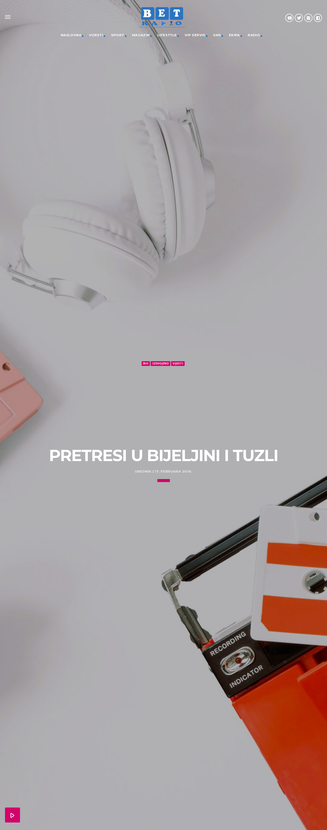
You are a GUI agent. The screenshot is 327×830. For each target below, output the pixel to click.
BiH (145, 363)
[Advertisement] (163, 404)
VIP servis (195, 35)
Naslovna (71, 35)
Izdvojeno (160, 363)
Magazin (141, 35)
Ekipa (234, 35)
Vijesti (96, 35)
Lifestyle (167, 35)
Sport (117, 35)
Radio (254, 35)
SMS (217, 35)
